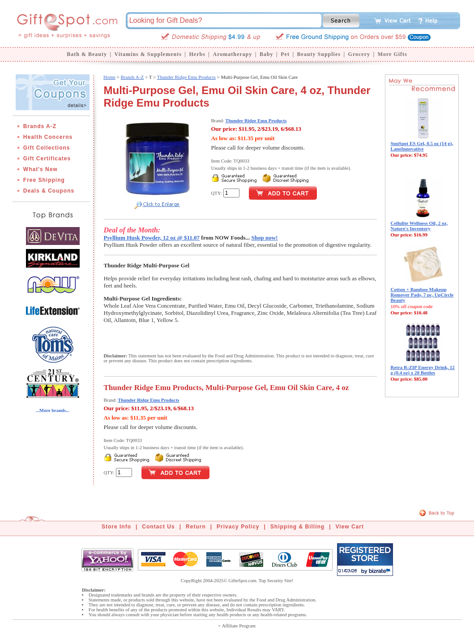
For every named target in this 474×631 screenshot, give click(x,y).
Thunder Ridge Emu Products (186, 77)
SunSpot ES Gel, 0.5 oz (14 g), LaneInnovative (422, 146)
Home (109, 77)
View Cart (350, 527)
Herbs (197, 54)
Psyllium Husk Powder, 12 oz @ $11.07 (152, 237)
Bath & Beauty (87, 54)
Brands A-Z (39, 126)
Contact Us (158, 527)
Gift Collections (46, 148)
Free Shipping (44, 180)
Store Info (116, 527)
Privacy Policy (238, 527)
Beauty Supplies (319, 54)
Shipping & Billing (297, 527)
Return (196, 527)
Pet (285, 54)
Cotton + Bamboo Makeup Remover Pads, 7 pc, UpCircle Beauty (422, 295)
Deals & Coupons (48, 191)
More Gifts (392, 54)
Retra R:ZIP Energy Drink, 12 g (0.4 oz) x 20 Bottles (423, 370)
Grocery (359, 54)
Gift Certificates (47, 158)
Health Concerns (48, 137)
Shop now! (265, 237)
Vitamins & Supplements (148, 54)
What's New (40, 169)
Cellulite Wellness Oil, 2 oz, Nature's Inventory (419, 225)
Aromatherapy (232, 54)
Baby (266, 54)
